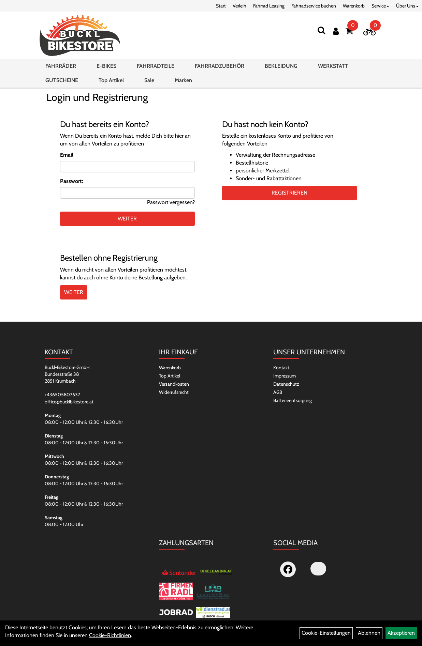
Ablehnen (369, 633)
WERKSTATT (333, 66)
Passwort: (71, 181)
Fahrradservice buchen (313, 6)
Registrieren (289, 192)
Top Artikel (111, 80)
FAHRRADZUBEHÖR (219, 66)
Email (66, 155)
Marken (183, 80)
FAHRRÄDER (60, 66)
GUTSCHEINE (61, 80)
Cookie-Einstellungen (326, 633)
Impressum (284, 376)
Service (380, 6)
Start (221, 6)
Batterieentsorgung (292, 400)
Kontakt (281, 368)
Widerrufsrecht (174, 392)
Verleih (239, 6)
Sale (149, 80)
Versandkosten (174, 384)
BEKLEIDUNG (281, 66)
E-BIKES (106, 66)
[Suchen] (321, 30)
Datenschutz (286, 384)
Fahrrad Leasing (269, 6)
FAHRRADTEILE (155, 66)
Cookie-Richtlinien (110, 635)
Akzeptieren (401, 633)
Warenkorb (354, 6)
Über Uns (407, 6)
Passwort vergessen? (171, 202)
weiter (127, 218)
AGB (277, 392)
